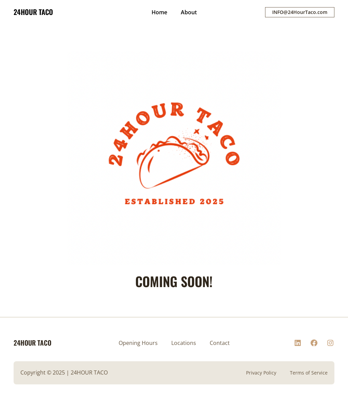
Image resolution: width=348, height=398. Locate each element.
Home (159, 12)
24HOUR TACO (33, 12)
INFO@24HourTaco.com (299, 12)
